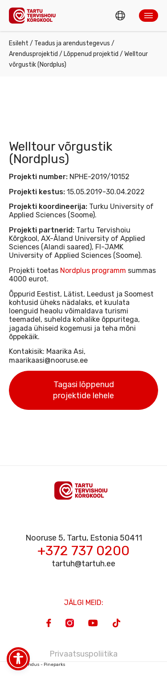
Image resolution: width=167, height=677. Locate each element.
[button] (148, 15)
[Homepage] (35, 15)
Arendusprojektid (33, 54)
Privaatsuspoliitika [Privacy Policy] (83, 654)
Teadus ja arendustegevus (72, 43)
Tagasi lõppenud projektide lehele (83, 390)
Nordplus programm (93, 270)
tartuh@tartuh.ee (83, 564)
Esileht (19, 43)
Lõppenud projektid (91, 54)
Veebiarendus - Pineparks (37, 664)
